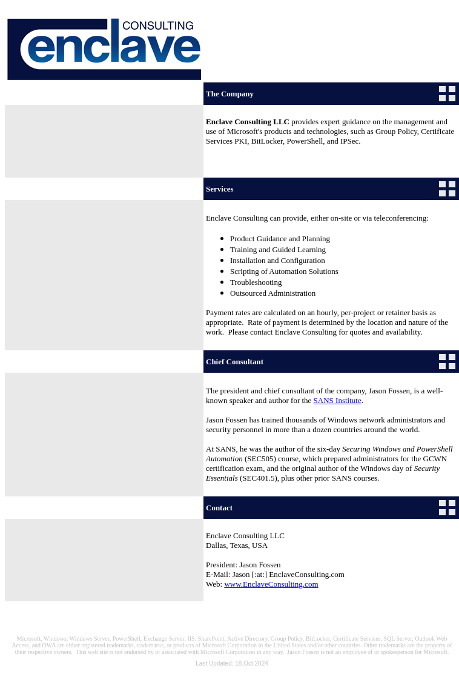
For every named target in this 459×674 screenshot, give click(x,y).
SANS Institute (338, 400)
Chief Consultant (234, 361)
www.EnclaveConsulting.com (271, 584)
